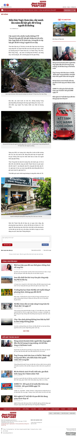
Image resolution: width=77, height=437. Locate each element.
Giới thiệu (56, 413)
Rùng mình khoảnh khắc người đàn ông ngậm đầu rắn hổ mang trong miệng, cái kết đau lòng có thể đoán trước (32, 343)
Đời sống (23, 10)
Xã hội (28, 10)
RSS (51, 413)
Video (48, 10)
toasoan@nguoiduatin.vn (8, 432)
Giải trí (33, 10)
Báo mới (72, 413)
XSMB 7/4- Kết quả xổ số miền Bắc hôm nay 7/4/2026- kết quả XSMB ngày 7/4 (31, 385)
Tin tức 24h (65, 413)
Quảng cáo (73, 7)
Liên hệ (64, 7)
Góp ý (68, 7)
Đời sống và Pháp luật (58, 39)
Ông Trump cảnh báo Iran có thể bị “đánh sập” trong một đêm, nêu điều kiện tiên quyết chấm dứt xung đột (32, 357)
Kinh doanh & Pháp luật (11, 10)
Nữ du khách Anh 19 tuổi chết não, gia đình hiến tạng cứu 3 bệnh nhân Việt (31, 373)
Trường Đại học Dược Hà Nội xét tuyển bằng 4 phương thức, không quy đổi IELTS (32, 291)
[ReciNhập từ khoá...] (70, 10)
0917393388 (5, 431)
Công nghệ (42, 10)
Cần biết (53, 10)
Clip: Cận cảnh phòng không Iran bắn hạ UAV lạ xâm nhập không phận (32, 320)
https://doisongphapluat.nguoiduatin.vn (9, 420)
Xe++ (37, 10)
